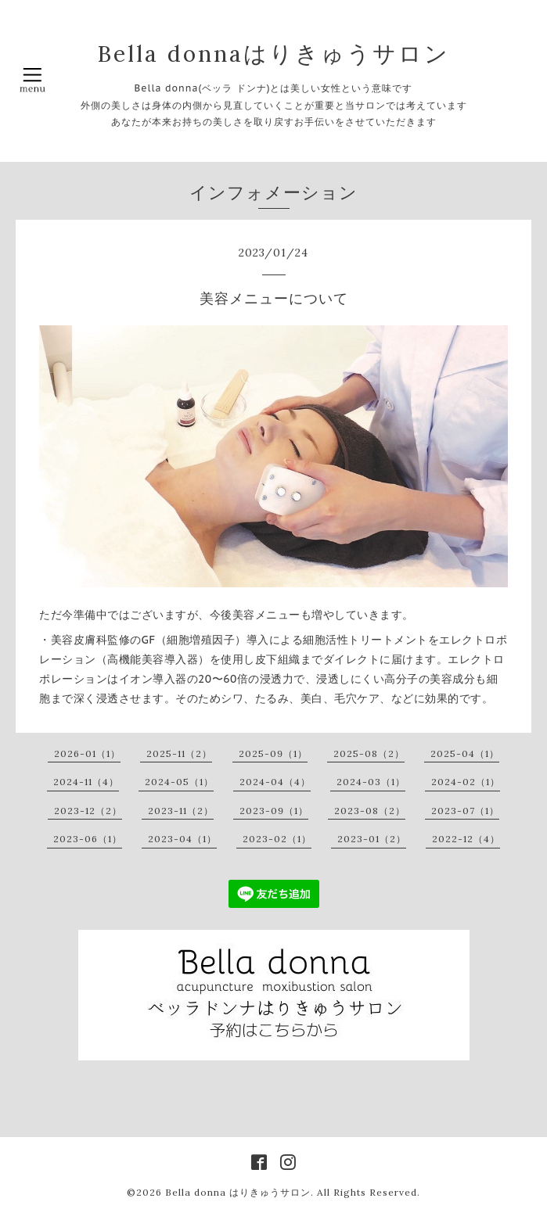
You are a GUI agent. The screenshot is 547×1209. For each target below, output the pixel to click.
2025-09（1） (273, 753)
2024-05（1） (179, 781)
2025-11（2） (179, 753)
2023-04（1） (182, 839)
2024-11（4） (86, 781)
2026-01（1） (87, 753)
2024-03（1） (370, 781)
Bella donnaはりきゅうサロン (273, 53)
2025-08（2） (369, 753)
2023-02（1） (277, 839)
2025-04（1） (464, 753)
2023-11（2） (181, 810)
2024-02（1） (465, 781)
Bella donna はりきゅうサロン (238, 1192)
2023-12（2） (88, 810)
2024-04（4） (275, 781)
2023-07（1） (465, 810)
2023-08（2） (369, 810)
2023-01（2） (371, 839)
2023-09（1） (273, 810)
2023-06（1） (87, 839)
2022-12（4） (466, 839)
